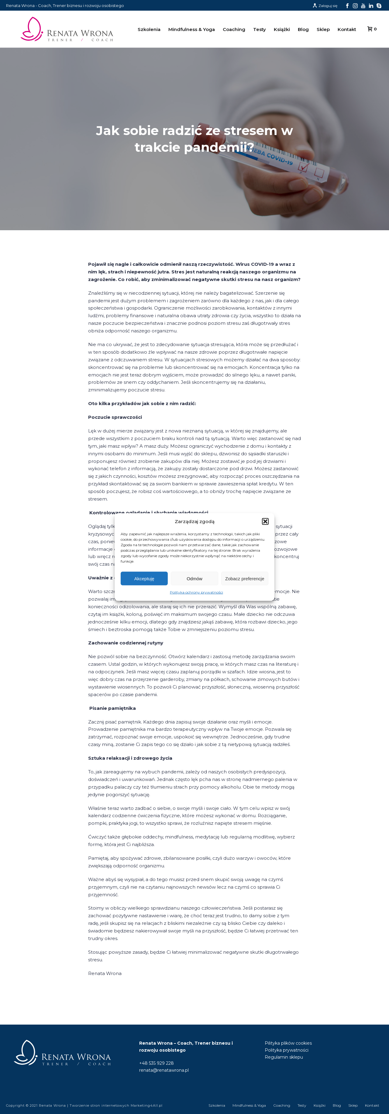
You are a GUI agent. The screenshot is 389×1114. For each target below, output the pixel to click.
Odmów (194, 578)
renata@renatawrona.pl (164, 1070)
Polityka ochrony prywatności (196, 592)
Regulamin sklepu (284, 1057)
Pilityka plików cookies (288, 1043)
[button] (265, 522)
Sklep (323, 29)
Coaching (234, 29)
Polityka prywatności (286, 1050)
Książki (282, 29)
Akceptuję (144, 578)
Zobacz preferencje (244, 578)
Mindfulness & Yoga (191, 29)
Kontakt (347, 29)
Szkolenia (149, 29)
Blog (303, 29)
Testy (259, 29)
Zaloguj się (324, 5)
